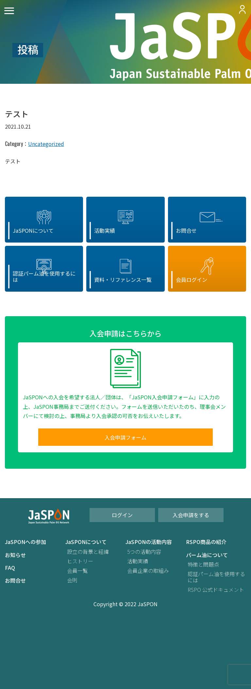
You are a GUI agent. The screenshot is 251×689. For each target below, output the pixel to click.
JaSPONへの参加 (25, 542)
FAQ (10, 568)
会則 (72, 580)
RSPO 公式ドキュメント (216, 590)
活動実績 (137, 561)
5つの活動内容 (144, 552)
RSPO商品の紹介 (206, 542)
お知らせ (15, 555)
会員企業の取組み (148, 571)
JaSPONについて (86, 542)
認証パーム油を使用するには (216, 577)
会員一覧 (77, 571)
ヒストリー (80, 561)
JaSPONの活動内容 (149, 542)
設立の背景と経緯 (88, 552)
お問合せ (15, 580)
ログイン (122, 515)
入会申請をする (191, 515)
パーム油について (207, 555)
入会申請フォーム (125, 437)
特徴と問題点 (203, 564)
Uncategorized (46, 144)
